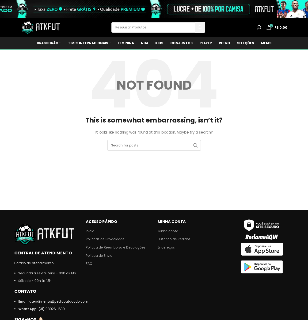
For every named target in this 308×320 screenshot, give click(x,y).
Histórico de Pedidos (174, 239)
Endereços (166, 247)
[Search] (158, 27)
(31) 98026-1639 (51, 309)
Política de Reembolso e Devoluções (115, 247)
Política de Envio (99, 255)
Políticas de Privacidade (105, 239)
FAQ (89, 263)
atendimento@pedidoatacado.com (58, 301)
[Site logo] (40, 27)
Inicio (90, 231)
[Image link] (44, 234)
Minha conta (168, 231)
